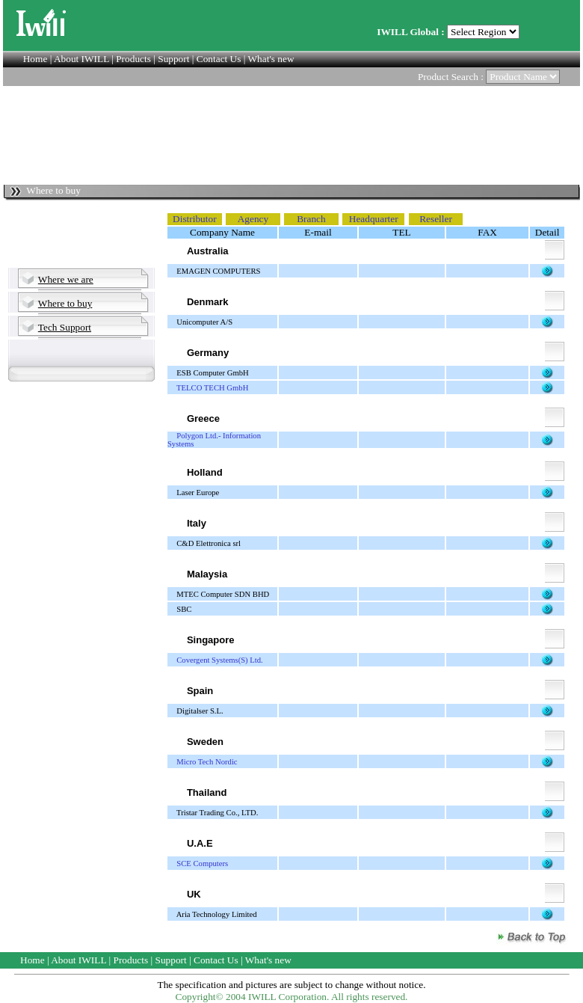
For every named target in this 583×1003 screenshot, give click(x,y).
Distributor (195, 218)
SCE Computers (202, 863)
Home (35, 58)
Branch (311, 218)
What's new (271, 58)
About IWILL (81, 58)
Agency (253, 218)
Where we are (65, 279)
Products (133, 58)
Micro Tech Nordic (206, 762)
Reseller (435, 218)
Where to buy (65, 303)
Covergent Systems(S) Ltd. (219, 660)
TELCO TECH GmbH (212, 388)
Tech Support (64, 327)
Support (173, 58)
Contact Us (219, 58)
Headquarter (373, 218)
